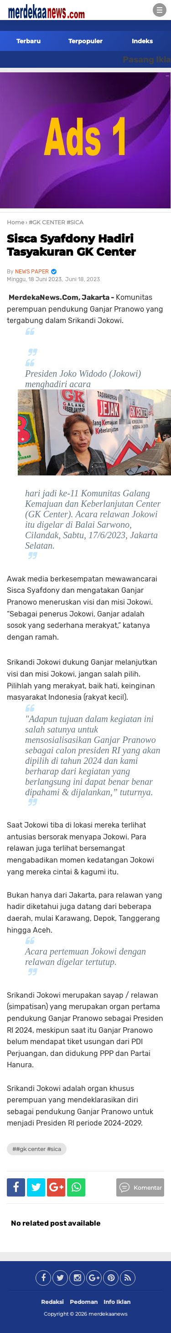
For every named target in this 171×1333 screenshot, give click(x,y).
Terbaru (28, 41)
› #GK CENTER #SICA (54, 222)
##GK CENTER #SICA (36, 1149)
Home (15, 222)
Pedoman (84, 1301)
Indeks (142, 41)
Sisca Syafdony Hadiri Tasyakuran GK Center (71, 245)
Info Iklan (117, 1301)
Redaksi (52, 1301)
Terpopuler (85, 41)
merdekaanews (107, 1314)
